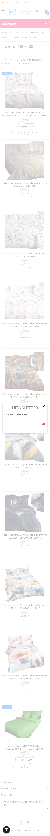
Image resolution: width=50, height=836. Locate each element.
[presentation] (24, 423)
